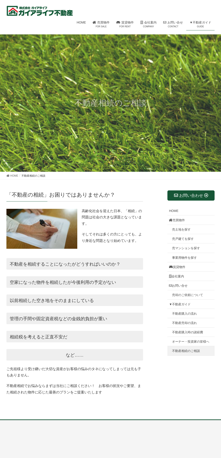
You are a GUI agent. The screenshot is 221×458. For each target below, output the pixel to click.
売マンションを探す (186, 248)
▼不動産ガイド (180, 304)
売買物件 (177, 220)
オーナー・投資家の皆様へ (190, 341)
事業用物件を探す (184, 257)
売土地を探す (181, 229)
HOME (173, 211)
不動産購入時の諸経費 (187, 332)
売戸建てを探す (183, 239)
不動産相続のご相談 (186, 351)
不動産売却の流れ (184, 323)
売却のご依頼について (187, 295)
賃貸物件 (177, 267)
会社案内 (176, 276)
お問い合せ (178, 285)
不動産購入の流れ (184, 313)
